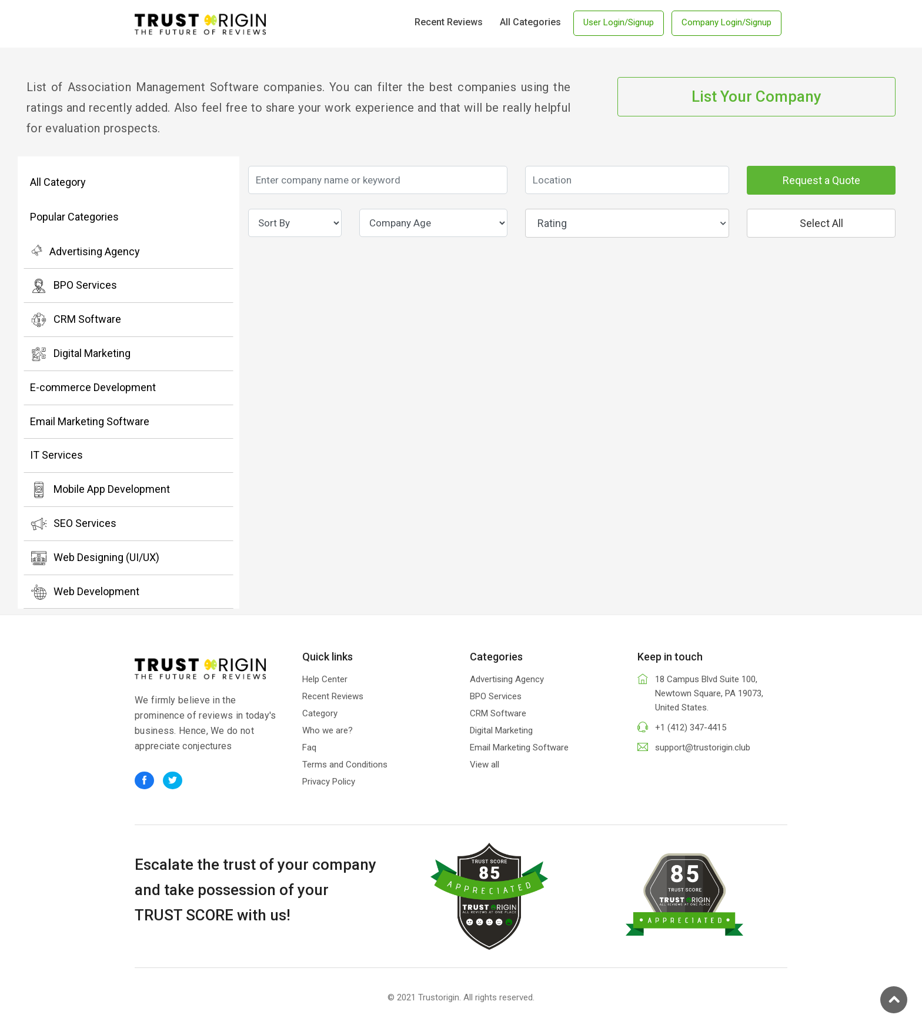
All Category (58, 182)
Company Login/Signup (726, 22)
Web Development (84, 592)
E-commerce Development (93, 387)
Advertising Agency (85, 250)
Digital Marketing (80, 354)
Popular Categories (74, 217)
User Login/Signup (618, 22)
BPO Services (73, 286)
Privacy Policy (328, 781)
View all (484, 764)
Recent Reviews (449, 22)
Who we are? (327, 730)
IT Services (56, 455)
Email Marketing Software (89, 421)
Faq (309, 747)
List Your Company (756, 96)
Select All (821, 223)
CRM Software (75, 320)
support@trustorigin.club (702, 747)
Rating (631, 223)
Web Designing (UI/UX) (94, 558)
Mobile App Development (100, 490)
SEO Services (73, 524)
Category (320, 713)
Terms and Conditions (344, 764)
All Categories (530, 22)
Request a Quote (821, 180)
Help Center (325, 679)
